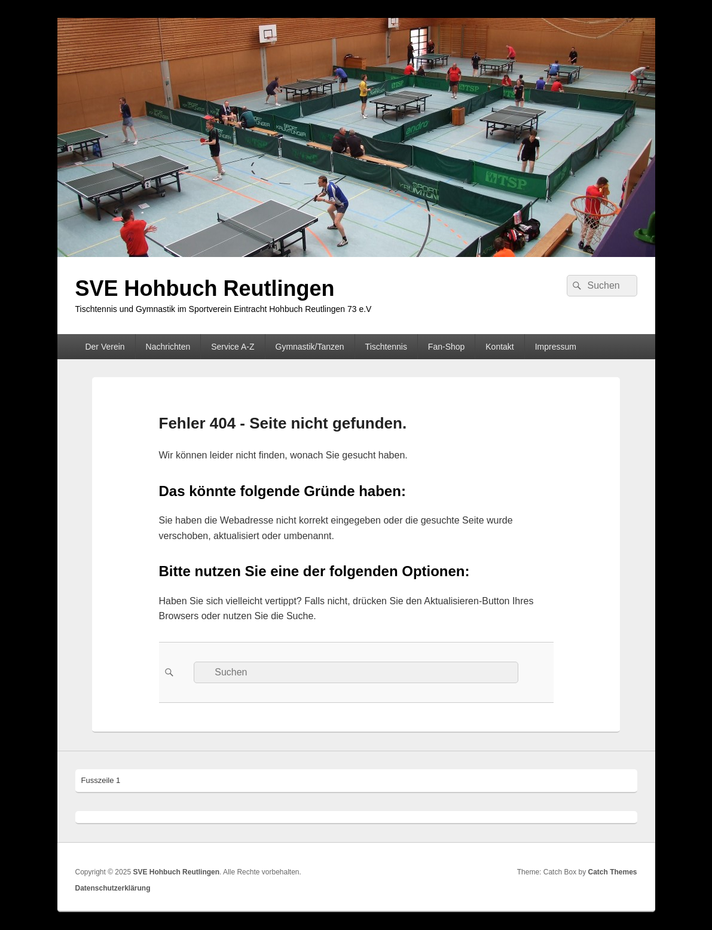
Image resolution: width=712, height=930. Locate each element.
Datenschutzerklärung (113, 888)
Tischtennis (386, 346)
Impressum (555, 346)
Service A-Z (232, 346)
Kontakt (499, 346)
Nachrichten (168, 346)
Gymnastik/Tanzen (310, 346)
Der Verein (104, 346)
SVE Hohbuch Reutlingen (205, 288)
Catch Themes (612, 872)
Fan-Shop (446, 346)
